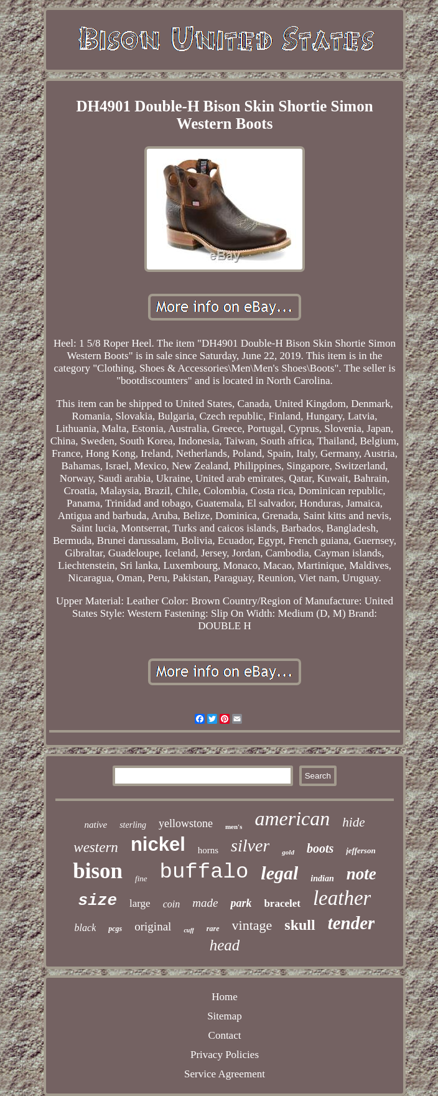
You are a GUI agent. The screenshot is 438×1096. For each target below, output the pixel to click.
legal (279, 873)
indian (321, 878)
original (152, 926)
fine (141, 878)
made (205, 902)
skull (299, 925)
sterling (132, 825)
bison (98, 871)
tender (351, 923)
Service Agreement (224, 1074)
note (361, 873)
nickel (158, 844)
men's (234, 826)
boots (320, 848)
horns (208, 850)
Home (225, 997)
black (85, 927)
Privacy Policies (224, 1055)
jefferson (360, 850)
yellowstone (186, 823)
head (225, 945)
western (95, 847)
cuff (188, 930)
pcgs (115, 928)
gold (288, 852)
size (97, 900)
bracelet (282, 903)
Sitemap (224, 1016)
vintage (252, 925)
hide (353, 822)
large (140, 903)
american (292, 818)
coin (171, 904)
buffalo (204, 872)
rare (213, 928)
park (240, 903)
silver (250, 845)
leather (342, 898)
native (96, 825)
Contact (224, 1035)
